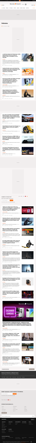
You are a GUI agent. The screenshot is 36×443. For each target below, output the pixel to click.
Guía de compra (5, 84)
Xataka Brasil (3, 438)
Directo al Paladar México (24, 437)
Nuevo (33, 5)
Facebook (23, 196)
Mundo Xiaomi (15, 4)
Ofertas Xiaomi (4, 409)
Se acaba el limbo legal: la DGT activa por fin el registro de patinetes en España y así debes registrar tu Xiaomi (11, 241)
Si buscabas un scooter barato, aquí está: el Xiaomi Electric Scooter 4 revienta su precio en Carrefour (11, 345)
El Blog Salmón (10, 430)
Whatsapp (25, 409)
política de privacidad (12, 395)
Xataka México (3, 437)
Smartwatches (15, 406)
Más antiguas (31, 369)
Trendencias (3, 430)
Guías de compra (15, 409)
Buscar (33, 416)
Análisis (25, 406)
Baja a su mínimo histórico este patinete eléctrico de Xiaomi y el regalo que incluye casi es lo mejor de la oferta (11, 229)
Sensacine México (17, 437)
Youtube (25, 196)
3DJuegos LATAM (11, 437)
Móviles (4, 141)
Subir (32, 419)
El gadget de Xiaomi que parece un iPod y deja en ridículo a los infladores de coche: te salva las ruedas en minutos (11, 279)
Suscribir (11, 200)
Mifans (4, 73)
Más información (23, 442)
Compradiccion (4, 432)
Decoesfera (3, 431)
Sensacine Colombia (17, 438)
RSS (27, 196)
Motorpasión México (31, 437)
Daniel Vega (6, 65)
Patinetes (4, 152)
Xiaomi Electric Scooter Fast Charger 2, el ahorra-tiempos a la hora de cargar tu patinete (11, 127)
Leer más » (17, 74)
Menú (3, 5)
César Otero (6, 75)
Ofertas (4, 232)
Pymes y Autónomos (11, 431)
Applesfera (3, 425)
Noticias (4, 59)
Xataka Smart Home (4, 426)
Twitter (21, 196)
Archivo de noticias (6, 369)
